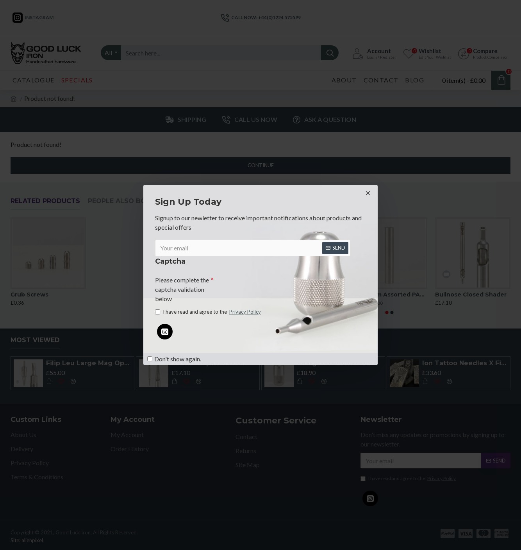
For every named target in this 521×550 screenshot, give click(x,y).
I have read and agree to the (208, 313)
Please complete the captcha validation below (182, 288)
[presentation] (268, 285)
